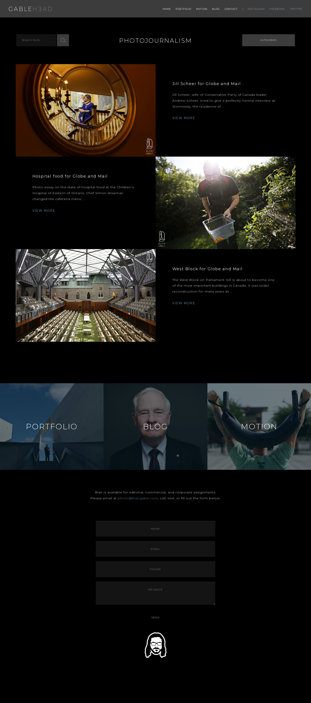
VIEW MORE (183, 118)
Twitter (295, 8)
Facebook (277, 8)
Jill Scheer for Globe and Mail (206, 83)
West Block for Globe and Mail (207, 269)
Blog (216, 8)
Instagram (256, 8)
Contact (231, 8)
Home (167, 8)
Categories (268, 40)
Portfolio (184, 8)
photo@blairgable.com (138, 498)
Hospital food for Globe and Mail (70, 176)
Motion (201, 8)
